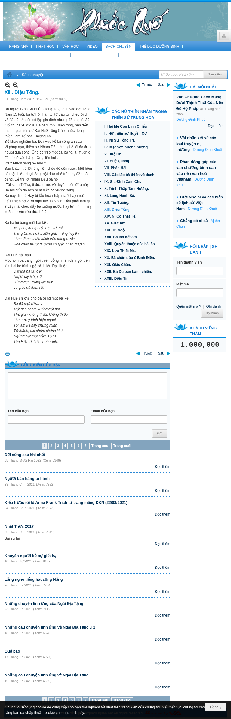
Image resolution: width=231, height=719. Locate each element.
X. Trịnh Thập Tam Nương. (126, 189)
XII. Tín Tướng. (116, 202)
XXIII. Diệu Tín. (117, 278)
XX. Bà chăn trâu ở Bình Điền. (129, 258)
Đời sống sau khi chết (25, 454)
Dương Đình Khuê (190, 119)
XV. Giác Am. (115, 223)
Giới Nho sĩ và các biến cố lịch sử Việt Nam (199, 203)
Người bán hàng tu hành (27, 478)
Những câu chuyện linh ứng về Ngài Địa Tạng (47, 675)
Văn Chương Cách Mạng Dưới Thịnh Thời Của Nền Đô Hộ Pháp (199, 103)
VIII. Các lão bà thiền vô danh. (130, 175)
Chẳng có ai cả (194, 220)
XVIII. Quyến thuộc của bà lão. (130, 244)
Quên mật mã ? (188, 306)
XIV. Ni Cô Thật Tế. (120, 216)
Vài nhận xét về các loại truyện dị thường (196, 144)
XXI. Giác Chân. (117, 265)
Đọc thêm (162, 467)
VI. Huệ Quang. (117, 161)
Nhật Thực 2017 (19, 526)
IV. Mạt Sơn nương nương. (126, 147)
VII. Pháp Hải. (115, 168)
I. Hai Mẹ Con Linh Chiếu (125, 126)
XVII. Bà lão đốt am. (121, 237)
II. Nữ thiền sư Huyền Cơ (125, 133)
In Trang (8, 353)
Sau (161, 85)
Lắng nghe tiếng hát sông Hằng (34, 579)
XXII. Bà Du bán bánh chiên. (128, 272)
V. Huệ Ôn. (113, 154)
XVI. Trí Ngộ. (114, 230)
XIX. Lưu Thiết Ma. (120, 251)
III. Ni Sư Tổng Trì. (119, 140)
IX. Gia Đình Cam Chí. (122, 182)
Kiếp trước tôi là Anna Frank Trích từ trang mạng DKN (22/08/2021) (66, 502)
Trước (147, 85)
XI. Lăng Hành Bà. (119, 195)
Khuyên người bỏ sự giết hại (31, 555)
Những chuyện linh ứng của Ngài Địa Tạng (44, 603)
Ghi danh (213, 306)
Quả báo (12, 651)
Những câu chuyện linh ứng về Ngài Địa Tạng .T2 (50, 627)
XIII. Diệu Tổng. (117, 209)
